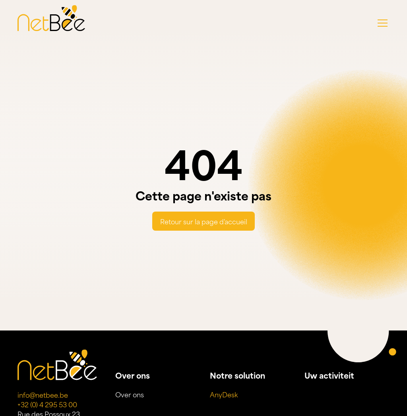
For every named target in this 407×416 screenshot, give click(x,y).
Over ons (129, 394)
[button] (383, 23)
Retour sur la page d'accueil (203, 221)
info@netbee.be (42, 394)
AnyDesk (224, 394)
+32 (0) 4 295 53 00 (47, 404)
